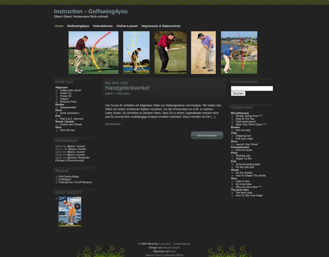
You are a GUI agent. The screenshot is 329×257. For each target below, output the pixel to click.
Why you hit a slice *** (247, 186)
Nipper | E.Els (243, 158)
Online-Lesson (127, 26)
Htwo (173, 251)
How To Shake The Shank (250, 175)
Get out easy (242, 130)
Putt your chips (243, 138)
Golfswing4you (78, 26)
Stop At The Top (244, 118)
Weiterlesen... (113, 124)
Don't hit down (243, 150)
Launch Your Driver (246, 144)
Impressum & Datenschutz (161, 26)
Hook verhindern (69, 113)
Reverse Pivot (67, 101)
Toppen (64, 98)
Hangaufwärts (67, 107)
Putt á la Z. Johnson (71, 118)
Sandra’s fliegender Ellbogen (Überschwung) (72, 159)
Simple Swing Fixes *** (248, 115)
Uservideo (123, 93)
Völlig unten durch (70, 90)
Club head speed (244, 121)
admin (109, 93)
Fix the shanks (243, 172)
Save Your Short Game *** (250, 124)
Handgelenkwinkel (127, 88)
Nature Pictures (155, 255)
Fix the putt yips (244, 167)
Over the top (67, 130)
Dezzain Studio (171, 247)
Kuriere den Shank (70, 124)
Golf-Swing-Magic (69, 176)
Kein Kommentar (207, 135)
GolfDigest (65, 179)
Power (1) (65, 93)
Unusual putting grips (247, 164)
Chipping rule (242, 135)
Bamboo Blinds (174, 255)
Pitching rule (242, 155)
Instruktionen (103, 26)
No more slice (243, 184)
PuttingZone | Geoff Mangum (75, 182)
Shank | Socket (76, 146)
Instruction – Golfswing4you (91, 11)
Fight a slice (242, 181)
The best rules (243, 192)
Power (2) (65, 96)
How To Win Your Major (248, 195)
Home (59, 26)
